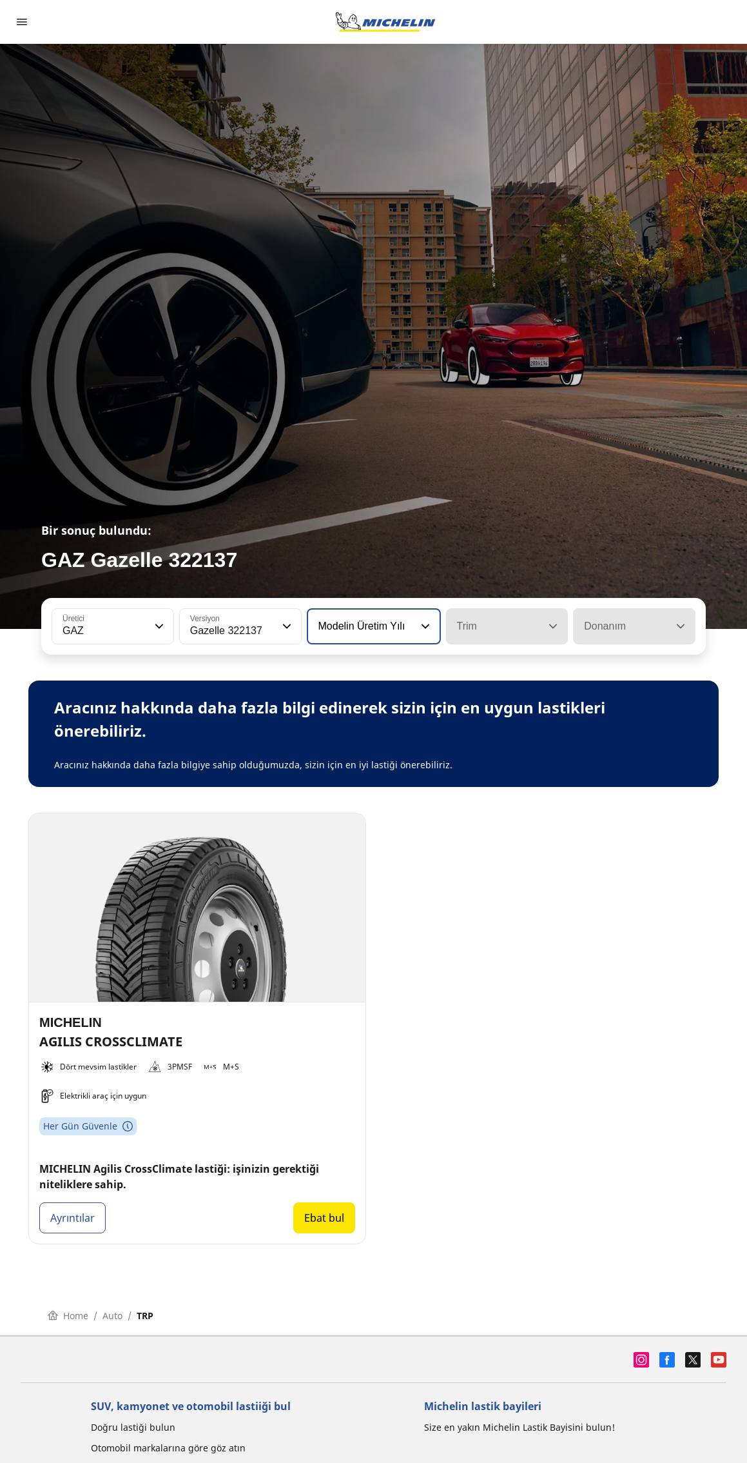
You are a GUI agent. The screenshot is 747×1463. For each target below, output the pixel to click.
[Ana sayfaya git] (385, 22)
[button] (158, 626)
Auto (112, 1315)
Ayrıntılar (72, 1218)
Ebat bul (324, 1218)
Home (68, 1315)
